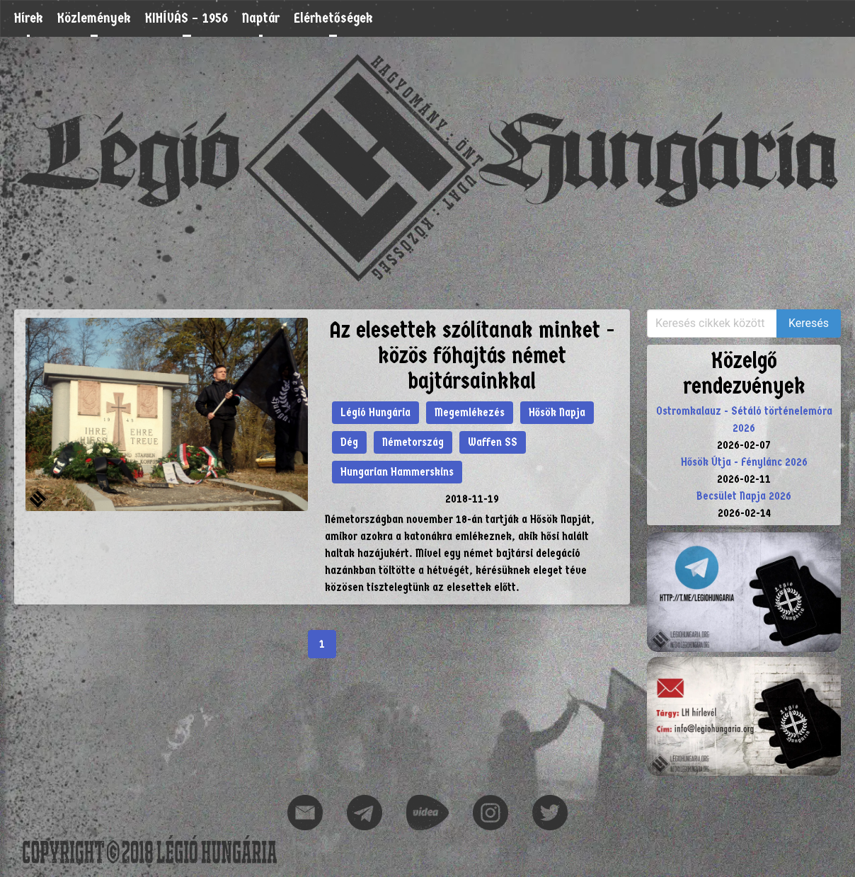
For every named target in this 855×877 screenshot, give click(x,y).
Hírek (28, 18)
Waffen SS (492, 442)
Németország (413, 442)
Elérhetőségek (333, 18)
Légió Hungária (375, 412)
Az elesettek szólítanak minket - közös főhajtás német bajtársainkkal (472, 355)
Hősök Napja (557, 412)
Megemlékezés (470, 412)
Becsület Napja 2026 (743, 496)
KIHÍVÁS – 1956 (186, 18)
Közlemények (94, 18)
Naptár (261, 18)
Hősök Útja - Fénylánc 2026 (744, 462)
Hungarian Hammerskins (397, 471)
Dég (349, 442)
